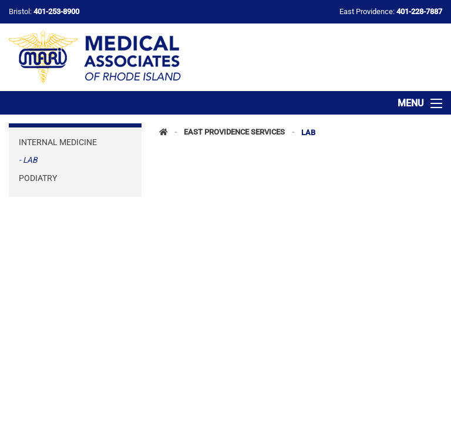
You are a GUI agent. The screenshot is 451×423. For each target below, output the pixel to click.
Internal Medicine (58, 142)
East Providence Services (234, 132)
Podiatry (38, 178)
